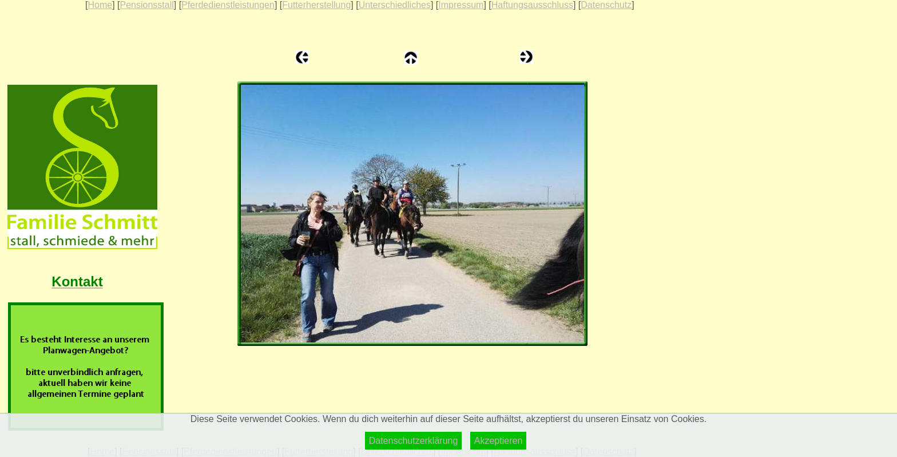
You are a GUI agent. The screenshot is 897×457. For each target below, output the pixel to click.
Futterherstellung (316, 5)
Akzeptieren (498, 441)
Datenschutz (606, 5)
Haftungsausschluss (532, 5)
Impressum (460, 5)
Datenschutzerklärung (413, 441)
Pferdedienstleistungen (228, 5)
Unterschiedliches (395, 5)
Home (100, 5)
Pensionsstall (146, 5)
